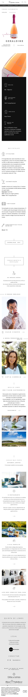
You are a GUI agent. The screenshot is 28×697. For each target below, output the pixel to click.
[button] (24, 2)
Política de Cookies (13, 642)
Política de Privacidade (14, 640)
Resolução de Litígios (14, 644)
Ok (25, 691)
